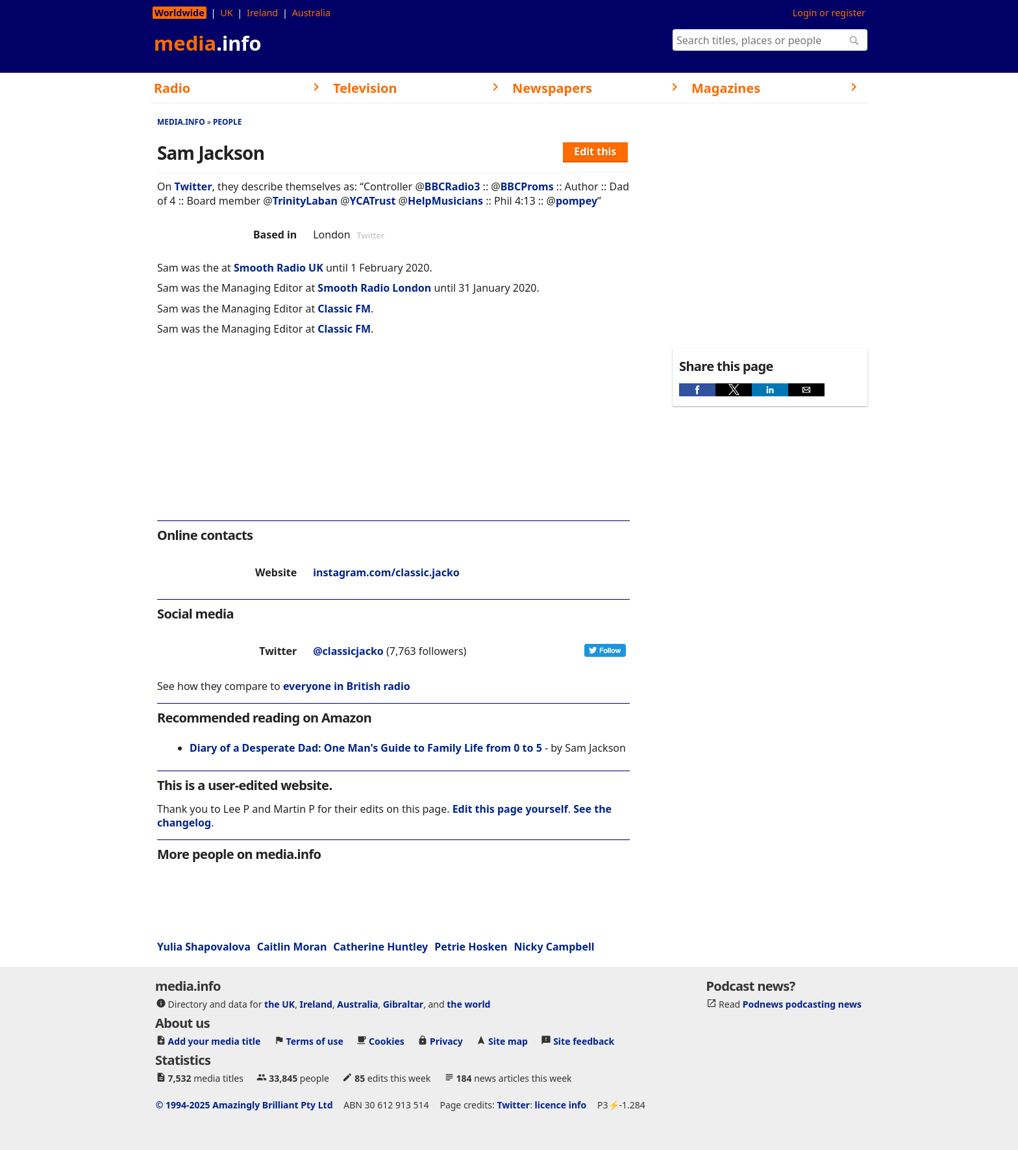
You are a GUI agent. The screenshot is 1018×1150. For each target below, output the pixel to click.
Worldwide (180, 12)
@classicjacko (348, 651)
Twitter (193, 186)
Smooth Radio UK (278, 268)
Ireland (262, 12)
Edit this (595, 151)
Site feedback (583, 1041)
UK (226, 12)
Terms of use (314, 1041)
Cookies (386, 1041)
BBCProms (527, 186)
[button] (697, 389)
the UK (279, 1004)
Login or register (829, 12)
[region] (393, 436)
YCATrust (373, 201)
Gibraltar (403, 1004)
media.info (181, 121)
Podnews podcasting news (802, 1004)
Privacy (446, 1041)
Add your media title (214, 1041)
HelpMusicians (445, 201)
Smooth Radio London (374, 288)
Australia (311, 12)
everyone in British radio (346, 686)
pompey (576, 201)
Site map (508, 1041)
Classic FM (344, 308)
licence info (561, 1105)
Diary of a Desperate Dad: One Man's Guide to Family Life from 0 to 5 (366, 748)
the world (468, 1004)
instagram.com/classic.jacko (386, 572)
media (208, 43)
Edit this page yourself (510, 809)
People (227, 121)
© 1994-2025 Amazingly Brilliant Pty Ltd (244, 1105)
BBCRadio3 (452, 186)
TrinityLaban (305, 201)
